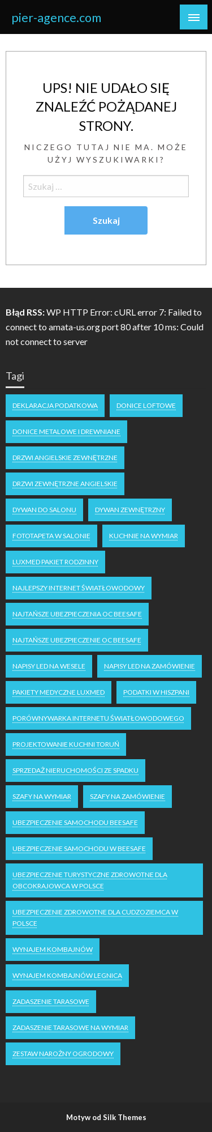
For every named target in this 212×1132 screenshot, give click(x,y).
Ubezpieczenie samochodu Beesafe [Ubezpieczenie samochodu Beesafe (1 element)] (75, 822)
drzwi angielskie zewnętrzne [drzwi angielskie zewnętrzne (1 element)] (65, 457)
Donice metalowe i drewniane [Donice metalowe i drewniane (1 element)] (66, 431)
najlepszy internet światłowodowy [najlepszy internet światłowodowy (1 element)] (78, 588)
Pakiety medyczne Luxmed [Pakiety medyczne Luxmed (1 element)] (58, 692)
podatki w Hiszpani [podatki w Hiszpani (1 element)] (156, 692)
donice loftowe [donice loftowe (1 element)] (146, 405)
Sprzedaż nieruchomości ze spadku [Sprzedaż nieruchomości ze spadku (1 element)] (75, 770)
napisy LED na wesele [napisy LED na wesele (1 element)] (48, 666)
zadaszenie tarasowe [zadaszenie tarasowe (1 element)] (50, 1001)
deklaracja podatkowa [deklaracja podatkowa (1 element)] (55, 405)
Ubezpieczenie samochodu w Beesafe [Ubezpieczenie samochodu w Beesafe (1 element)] (79, 848)
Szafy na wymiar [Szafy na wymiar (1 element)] (41, 796)
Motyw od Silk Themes (106, 1117)
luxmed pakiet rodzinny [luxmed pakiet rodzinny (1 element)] (55, 562)
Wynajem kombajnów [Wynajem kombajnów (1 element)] (52, 949)
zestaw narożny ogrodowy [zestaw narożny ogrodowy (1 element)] (63, 1053)
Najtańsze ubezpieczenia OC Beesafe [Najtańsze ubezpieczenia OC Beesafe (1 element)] (77, 614)
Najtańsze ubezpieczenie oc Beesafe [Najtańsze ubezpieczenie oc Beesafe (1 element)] (76, 640)
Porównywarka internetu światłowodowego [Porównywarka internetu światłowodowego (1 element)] (98, 718)
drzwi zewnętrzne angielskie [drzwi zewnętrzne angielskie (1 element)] (65, 483)
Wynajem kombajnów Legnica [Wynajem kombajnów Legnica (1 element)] (67, 975)
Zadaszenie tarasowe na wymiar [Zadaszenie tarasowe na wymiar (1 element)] (70, 1027)
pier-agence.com (56, 17)
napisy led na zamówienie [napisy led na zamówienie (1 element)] (149, 666)
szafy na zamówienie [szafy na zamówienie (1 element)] (127, 796)
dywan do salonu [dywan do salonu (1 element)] (44, 509)
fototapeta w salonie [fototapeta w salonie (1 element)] (51, 535)
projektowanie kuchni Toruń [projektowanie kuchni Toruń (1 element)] (65, 744)
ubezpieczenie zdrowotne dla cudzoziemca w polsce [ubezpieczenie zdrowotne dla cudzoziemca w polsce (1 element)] (95, 917)
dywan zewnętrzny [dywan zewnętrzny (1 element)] (130, 509)
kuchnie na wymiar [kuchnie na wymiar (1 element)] (143, 535)
